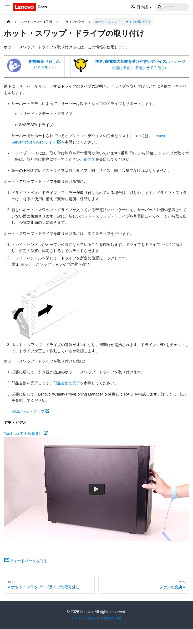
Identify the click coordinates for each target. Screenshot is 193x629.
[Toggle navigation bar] (7, 7)
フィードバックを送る (26, 561)
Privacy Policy (84, 618)
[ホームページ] (8, 21)
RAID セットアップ (30, 411)
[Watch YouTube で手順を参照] (96, 488)
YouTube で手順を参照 (26, 433)
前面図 (89, 159)
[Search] (172, 7)
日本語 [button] (139, 7)
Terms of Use (110, 618)
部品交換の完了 (66, 383)
